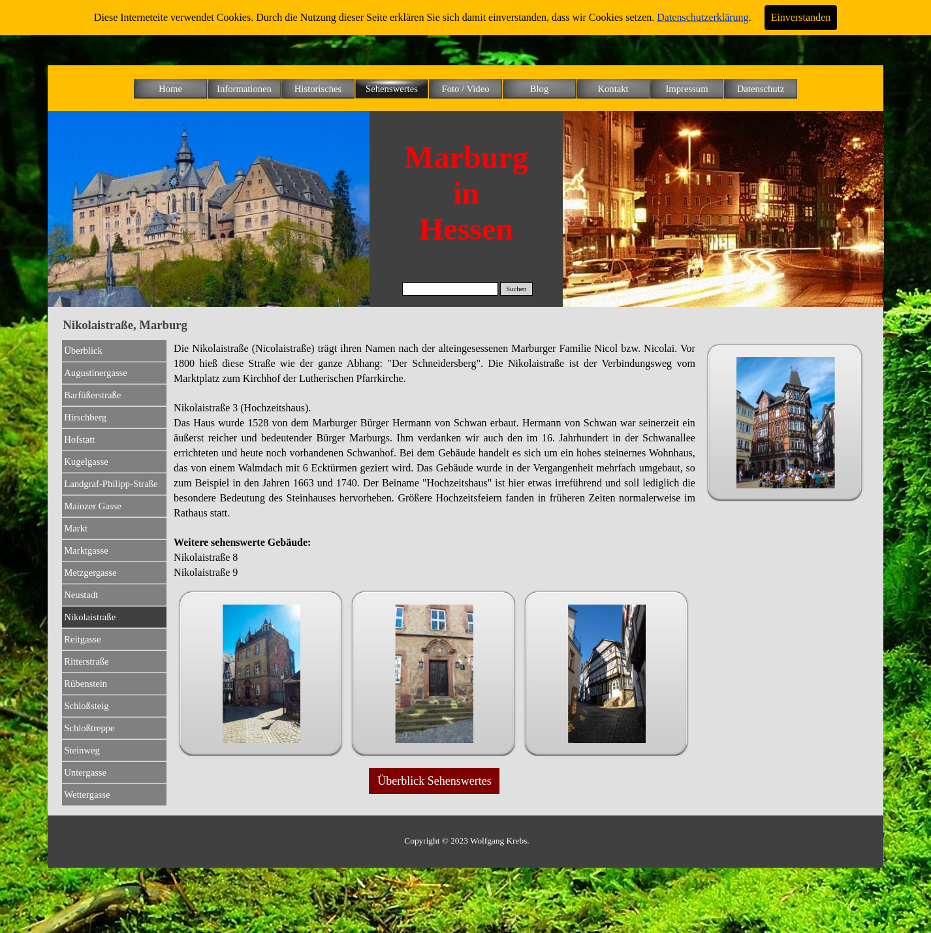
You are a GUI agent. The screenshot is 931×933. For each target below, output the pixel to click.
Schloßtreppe (89, 728)
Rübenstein (85, 683)
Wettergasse (87, 794)
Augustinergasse (95, 373)
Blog (539, 89)
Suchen (516, 289)
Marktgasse (86, 550)
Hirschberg (85, 417)
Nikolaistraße (90, 617)
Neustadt (81, 595)
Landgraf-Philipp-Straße (110, 484)
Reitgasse (82, 639)
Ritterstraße (86, 661)
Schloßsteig (86, 706)
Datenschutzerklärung (702, 17)
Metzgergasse (90, 572)
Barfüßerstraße (92, 395)
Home (170, 89)
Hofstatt (79, 439)
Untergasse (85, 772)
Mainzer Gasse (92, 506)
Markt (75, 528)
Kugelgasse (86, 461)
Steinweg (82, 750)
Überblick (83, 350)
